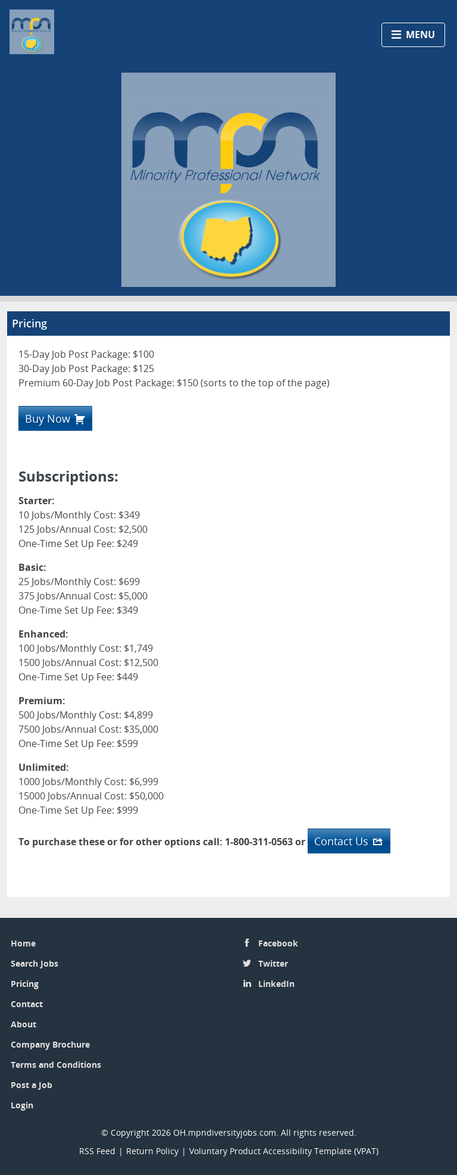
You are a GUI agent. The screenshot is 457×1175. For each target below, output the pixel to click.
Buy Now (47, 418)
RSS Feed (97, 1151)
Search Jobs (34, 963)
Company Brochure (50, 1044)
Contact (27, 1004)
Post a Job (31, 1084)
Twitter (273, 963)
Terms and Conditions (56, 1064)
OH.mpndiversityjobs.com (224, 1132)
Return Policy (152, 1151)
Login (22, 1105)
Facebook (278, 943)
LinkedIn (276, 983)
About (23, 1024)
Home (23, 943)
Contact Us (341, 841)
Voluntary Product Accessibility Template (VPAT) (283, 1151)
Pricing (25, 983)
